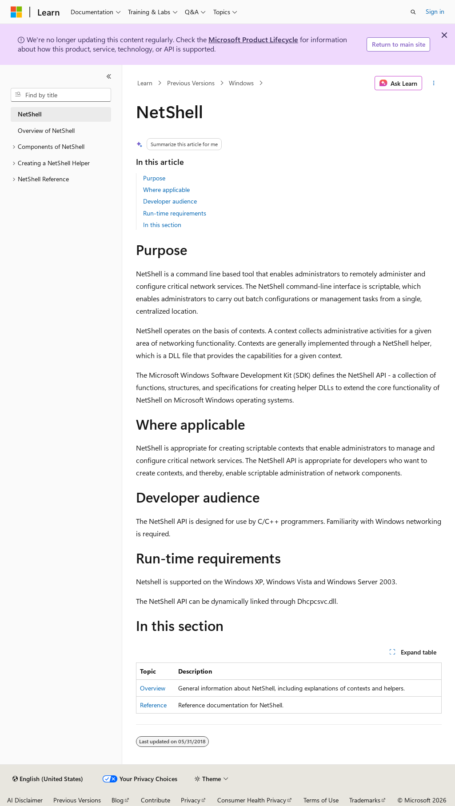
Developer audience (170, 201)
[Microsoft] (16, 12)
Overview (152, 688)
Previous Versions (191, 83)
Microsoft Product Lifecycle (253, 39)
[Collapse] (109, 76)
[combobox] (61, 95)
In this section (162, 224)
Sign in (435, 11)
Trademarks (364, 800)
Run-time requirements (174, 213)
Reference (153, 705)
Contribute (155, 800)
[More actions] (433, 83)
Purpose (154, 178)
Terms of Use (321, 800)
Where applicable (166, 189)
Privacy (190, 800)
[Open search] (413, 12)
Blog (118, 800)
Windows (241, 83)
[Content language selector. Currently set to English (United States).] (47, 779)
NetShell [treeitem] (30, 114)
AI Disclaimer (25, 800)
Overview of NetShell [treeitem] (46, 130)
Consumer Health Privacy (251, 800)
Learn (144, 83)
